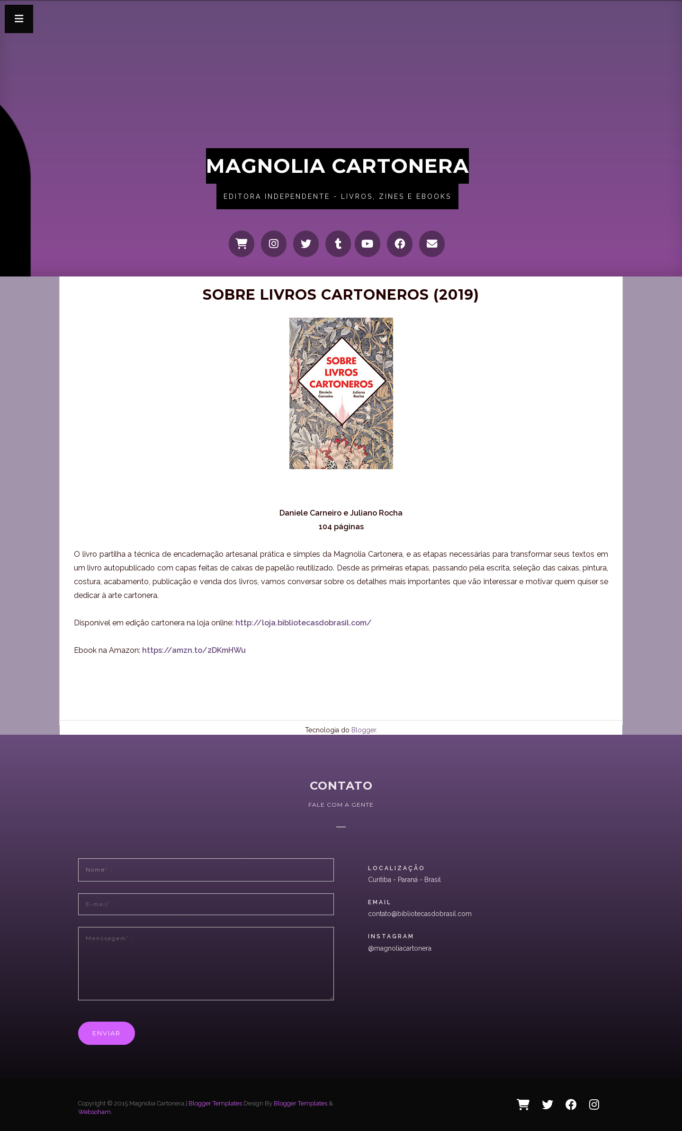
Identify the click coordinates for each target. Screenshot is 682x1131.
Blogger (363, 730)
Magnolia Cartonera (337, 165)
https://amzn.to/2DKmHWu (194, 650)
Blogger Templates (215, 1103)
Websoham (94, 1111)
